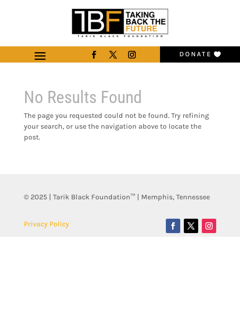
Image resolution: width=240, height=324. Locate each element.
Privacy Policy (46, 224)
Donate (195, 54)
